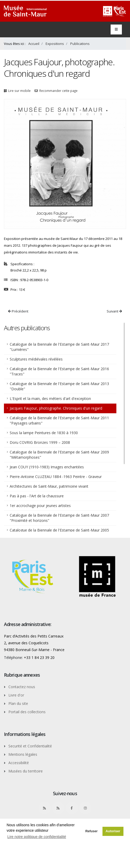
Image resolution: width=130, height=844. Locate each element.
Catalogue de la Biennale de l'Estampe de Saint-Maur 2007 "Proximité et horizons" (59, 518)
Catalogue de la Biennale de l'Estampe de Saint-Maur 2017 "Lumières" (59, 347)
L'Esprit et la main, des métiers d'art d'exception (50, 398)
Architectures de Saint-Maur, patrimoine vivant (49, 486)
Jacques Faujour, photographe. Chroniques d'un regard (56, 408)
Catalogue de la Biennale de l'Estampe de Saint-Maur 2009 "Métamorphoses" (59, 455)
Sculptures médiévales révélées (36, 359)
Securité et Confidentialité (30, 745)
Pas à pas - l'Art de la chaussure (37, 495)
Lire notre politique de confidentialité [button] (36, 837)
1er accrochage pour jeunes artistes (40, 505)
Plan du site (18, 703)
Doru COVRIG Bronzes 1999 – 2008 (40, 442)
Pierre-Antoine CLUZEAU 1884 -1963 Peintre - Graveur (56, 476)
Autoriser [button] (113, 831)
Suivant (114, 311)
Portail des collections (27, 711)
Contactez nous (21, 686)
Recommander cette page (58, 90)
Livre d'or (16, 695)
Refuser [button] (91, 831)
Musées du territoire (25, 771)
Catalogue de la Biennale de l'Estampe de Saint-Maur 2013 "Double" (59, 386)
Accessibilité (18, 762)
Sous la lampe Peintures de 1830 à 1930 (44, 432)
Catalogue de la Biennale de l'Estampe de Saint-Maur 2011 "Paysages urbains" (59, 420)
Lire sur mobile (19, 90)
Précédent (18, 311)
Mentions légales (22, 754)
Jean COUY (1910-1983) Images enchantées (47, 466)
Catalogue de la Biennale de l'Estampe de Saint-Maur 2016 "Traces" (59, 371)
